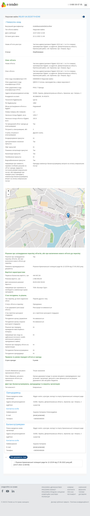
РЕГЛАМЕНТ (71, 494)
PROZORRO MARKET (49, 490)
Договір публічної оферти (60, 502)
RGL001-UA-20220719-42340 (29, 17)
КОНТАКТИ (71, 490)
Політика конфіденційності (79, 502)
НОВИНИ (70, 487)
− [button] (8, 194)
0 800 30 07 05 (75, 5)
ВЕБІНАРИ (82, 490)
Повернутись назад (13, 22)
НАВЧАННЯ (82, 487)
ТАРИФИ (81, 492)
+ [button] (8, 191)
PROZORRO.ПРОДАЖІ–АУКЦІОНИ (53, 492)
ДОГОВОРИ (82, 494)
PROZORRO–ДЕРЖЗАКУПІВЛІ (52, 487)
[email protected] (38, 415)
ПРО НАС (70, 492)
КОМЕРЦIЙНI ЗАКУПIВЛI (50, 494)
